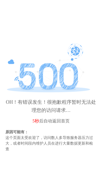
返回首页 (61, 121)
